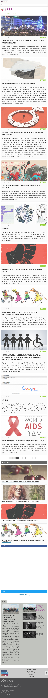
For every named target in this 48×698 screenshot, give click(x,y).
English (5, 1)
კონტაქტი (31, 674)
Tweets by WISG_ (24, 594)
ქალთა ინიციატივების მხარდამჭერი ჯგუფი (11, 686)
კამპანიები (7, 13)
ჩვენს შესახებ (31, 671)
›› (37, 458)
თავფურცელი (31, 669)
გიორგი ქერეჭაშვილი (6, 691)
